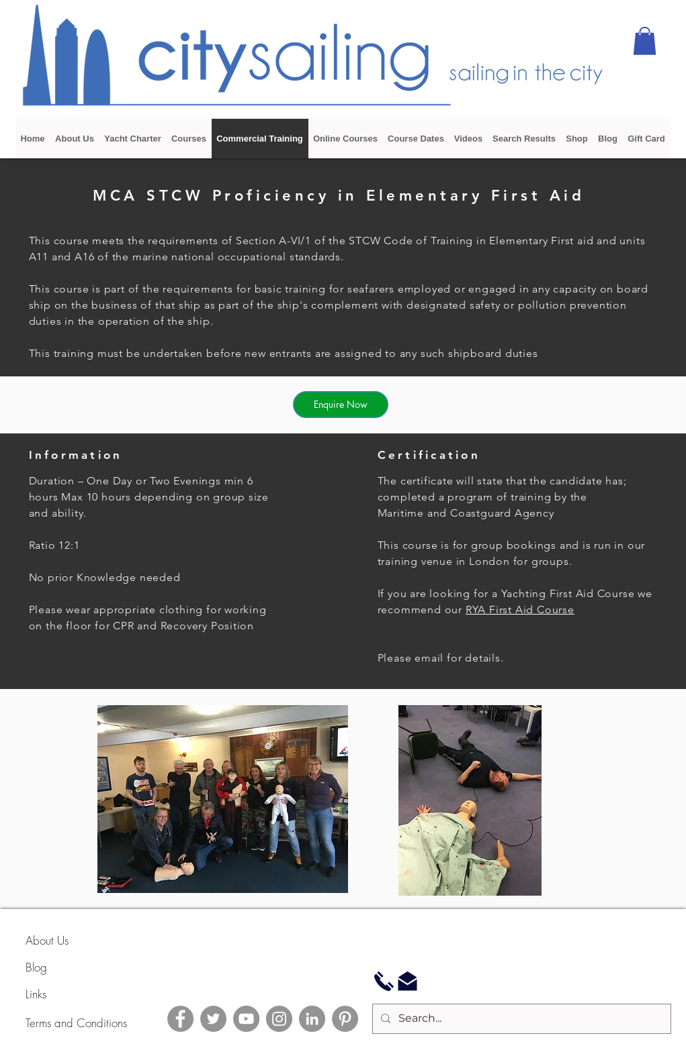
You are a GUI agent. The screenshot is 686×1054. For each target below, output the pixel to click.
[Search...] (520, 1018)
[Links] (73, 994)
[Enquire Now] (340, 404)
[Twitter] (213, 1019)
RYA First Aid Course (520, 609)
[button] (644, 41)
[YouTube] (246, 1019)
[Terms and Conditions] (110, 1023)
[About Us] (73, 940)
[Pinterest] (345, 1019)
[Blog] (73, 967)
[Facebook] (180, 1019)
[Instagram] (279, 1019)
